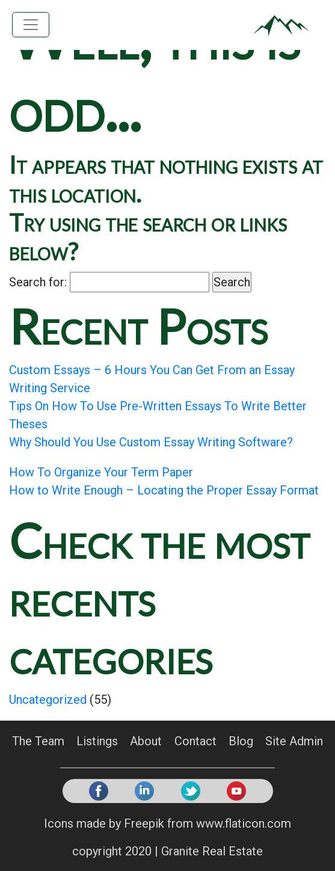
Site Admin (294, 740)
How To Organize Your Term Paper (101, 472)
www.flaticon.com (243, 823)
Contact (195, 740)
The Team (38, 740)
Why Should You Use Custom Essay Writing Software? (151, 442)
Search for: (38, 282)
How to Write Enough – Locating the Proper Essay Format (164, 490)
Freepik (144, 823)
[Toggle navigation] (30, 24)
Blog (241, 740)
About (146, 740)
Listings (97, 740)
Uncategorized (48, 699)
